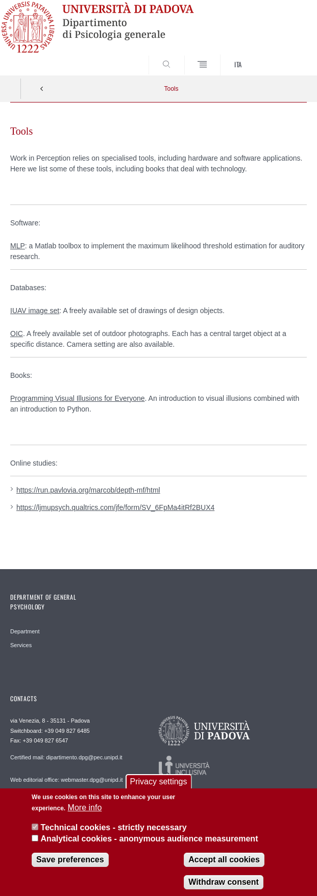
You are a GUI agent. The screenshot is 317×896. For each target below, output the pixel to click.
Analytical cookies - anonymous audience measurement (149, 845)
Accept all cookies (224, 866)
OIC (16, 333)
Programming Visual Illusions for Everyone (77, 398)
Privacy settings (158, 788)
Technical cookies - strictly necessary (114, 834)
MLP (17, 246)
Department (24, 631)
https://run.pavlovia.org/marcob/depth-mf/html (88, 490)
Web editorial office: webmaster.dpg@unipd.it (66, 780)
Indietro (42, 88)
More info (85, 814)
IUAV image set (34, 310)
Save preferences (70, 866)
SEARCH (283, 56)
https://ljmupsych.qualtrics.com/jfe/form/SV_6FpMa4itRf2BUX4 (115, 507)
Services (21, 645)
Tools (171, 88)
